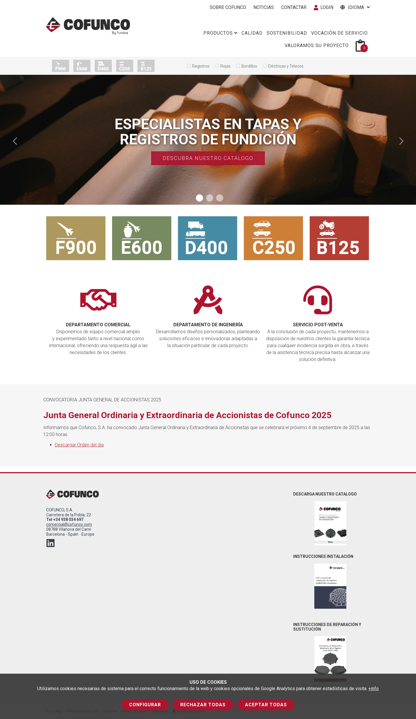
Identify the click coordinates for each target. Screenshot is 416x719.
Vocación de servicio (339, 33)
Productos (220, 33)
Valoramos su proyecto (317, 45)
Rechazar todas (203, 704)
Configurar (145, 704)
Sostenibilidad (287, 33)
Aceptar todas (266, 704)
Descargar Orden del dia (79, 445)
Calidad (252, 33)
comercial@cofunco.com (69, 524)
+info (373, 688)
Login (323, 7)
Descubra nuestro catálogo (208, 158)
